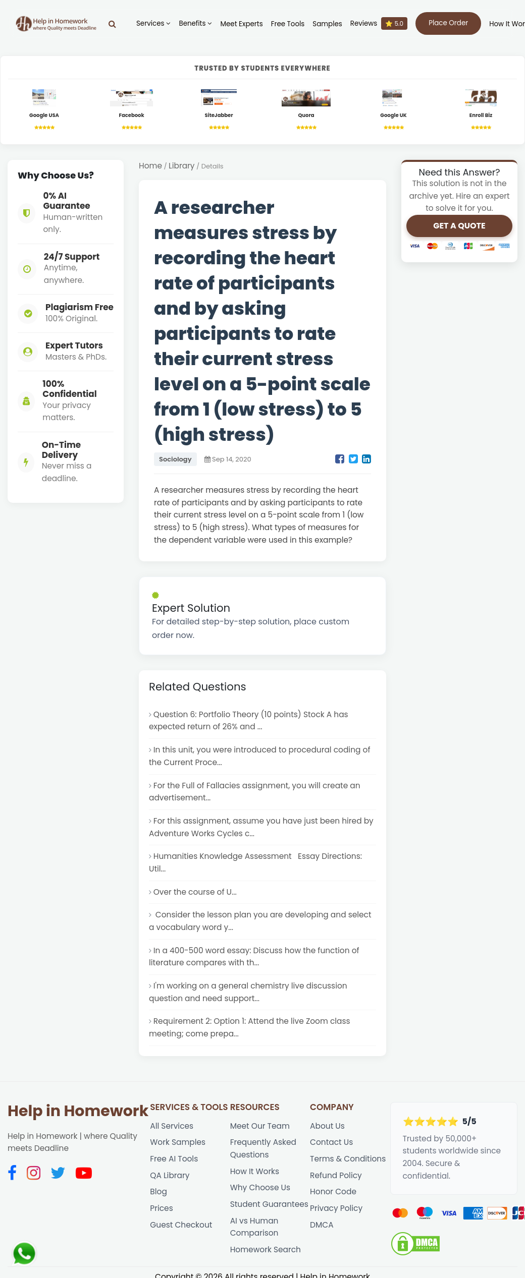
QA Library (169, 1175)
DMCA (321, 1224)
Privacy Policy (336, 1208)
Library (181, 165)
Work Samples (177, 1142)
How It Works (254, 1171)
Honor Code (333, 1191)
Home (150, 165)
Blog (158, 1191)
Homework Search (265, 1249)
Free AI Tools (174, 1158)
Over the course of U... (195, 892)
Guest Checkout (181, 1224)
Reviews (378, 23)
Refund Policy (336, 1175)
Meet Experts (241, 24)
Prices (161, 1208)
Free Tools (288, 24)
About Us (327, 1126)
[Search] (112, 24)
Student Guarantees (269, 1204)
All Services (171, 1126)
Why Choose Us (260, 1187)
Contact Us (331, 1142)
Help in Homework (78, 1111)
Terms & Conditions (348, 1158)
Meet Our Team (260, 1126)
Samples (327, 24)
